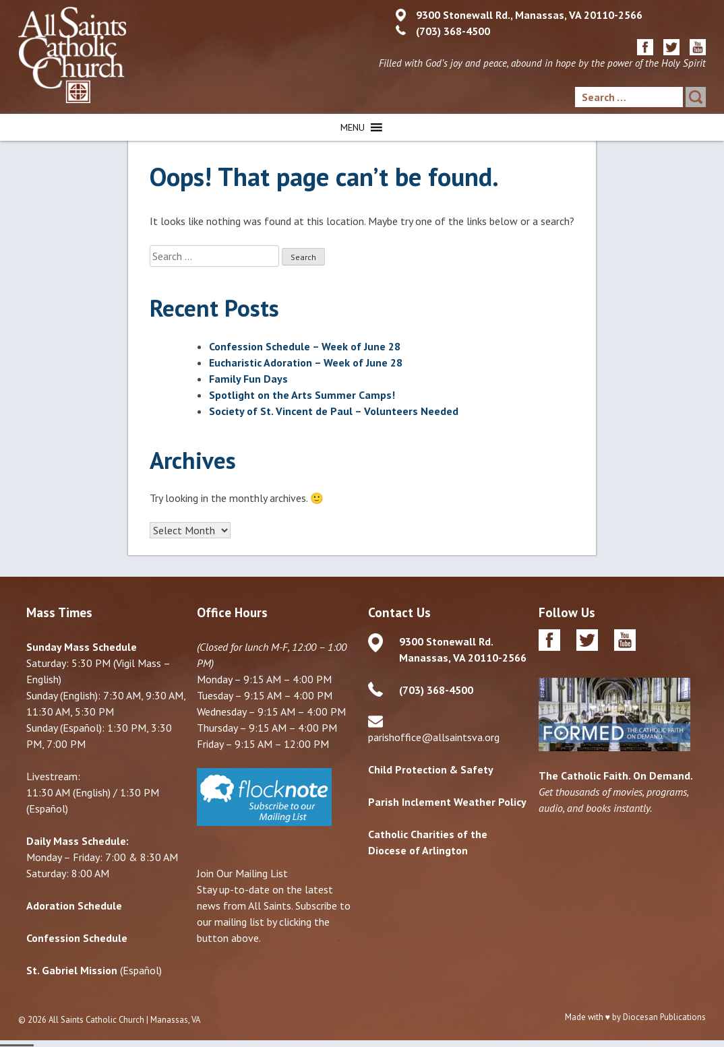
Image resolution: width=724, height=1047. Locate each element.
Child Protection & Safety (430, 770)
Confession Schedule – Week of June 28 (304, 346)
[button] (352, 127)
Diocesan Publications (664, 1017)
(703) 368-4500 (453, 31)
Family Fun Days (248, 378)
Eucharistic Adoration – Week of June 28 (305, 362)
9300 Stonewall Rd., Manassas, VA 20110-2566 (529, 15)
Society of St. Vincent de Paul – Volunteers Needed (333, 411)
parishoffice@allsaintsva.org (434, 737)
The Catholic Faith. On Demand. (616, 776)
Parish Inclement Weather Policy (447, 802)
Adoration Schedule (74, 906)
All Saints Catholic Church (96, 1020)
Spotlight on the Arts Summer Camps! (302, 395)
